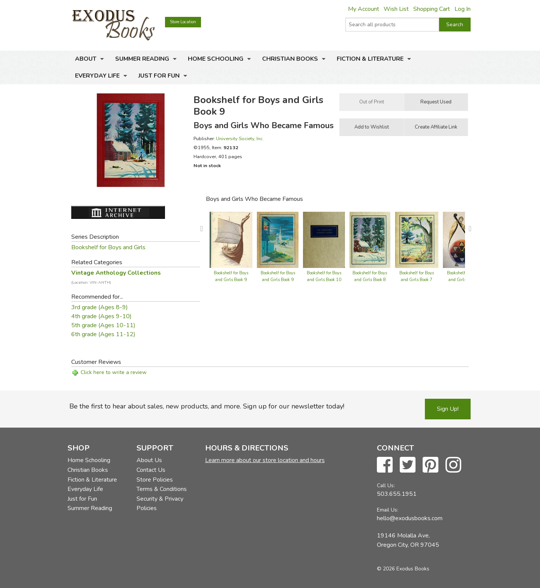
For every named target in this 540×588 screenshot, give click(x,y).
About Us (149, 460)
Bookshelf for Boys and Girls (108, 247)
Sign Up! (448, 409)
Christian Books (290, 59)
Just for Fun (159, 76)
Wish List (396, 9)
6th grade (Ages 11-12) (103, 334)
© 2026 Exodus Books (403, 568)
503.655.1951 (397, 494)
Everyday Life (97, 76)
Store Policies (154, 480)
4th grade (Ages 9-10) (101, 316)
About (85, 59)
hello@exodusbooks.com (409, 518)
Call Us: (386, 485)
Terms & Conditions (161, 489)
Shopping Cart (431, 9)
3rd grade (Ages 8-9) (99, 307)
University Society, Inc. (240, 138)
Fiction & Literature (370, 59)
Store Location (183, 22)
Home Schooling (215, 59)
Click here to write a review (114, 372)
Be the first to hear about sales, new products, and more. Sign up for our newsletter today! (206, 406)
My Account (363, 9)
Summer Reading (142, 59)
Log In (462, 9)
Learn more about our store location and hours (265, 460)
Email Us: (387, 509)
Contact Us (150, 470)
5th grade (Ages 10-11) (103, 325)
